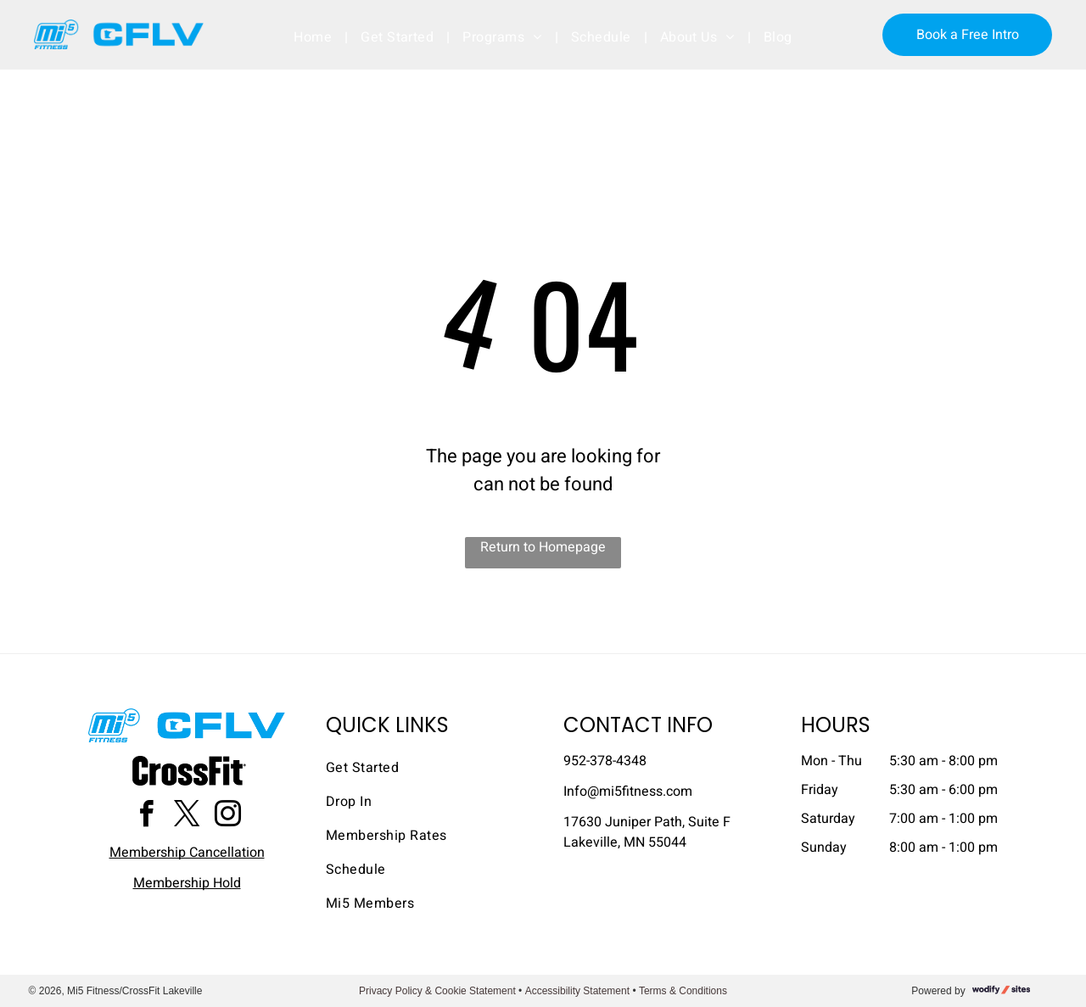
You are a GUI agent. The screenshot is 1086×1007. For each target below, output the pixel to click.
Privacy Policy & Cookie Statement (437, 991)
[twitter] (186, 816)
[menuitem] (314, 37)
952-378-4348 (605, 761)
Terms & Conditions (683, 991)
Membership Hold (187, 883)
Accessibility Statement (577, 991)
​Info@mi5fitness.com (627, 791)
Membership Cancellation (187, 852)
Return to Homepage (543, 547)
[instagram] (227, 816)
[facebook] (146, 816)
